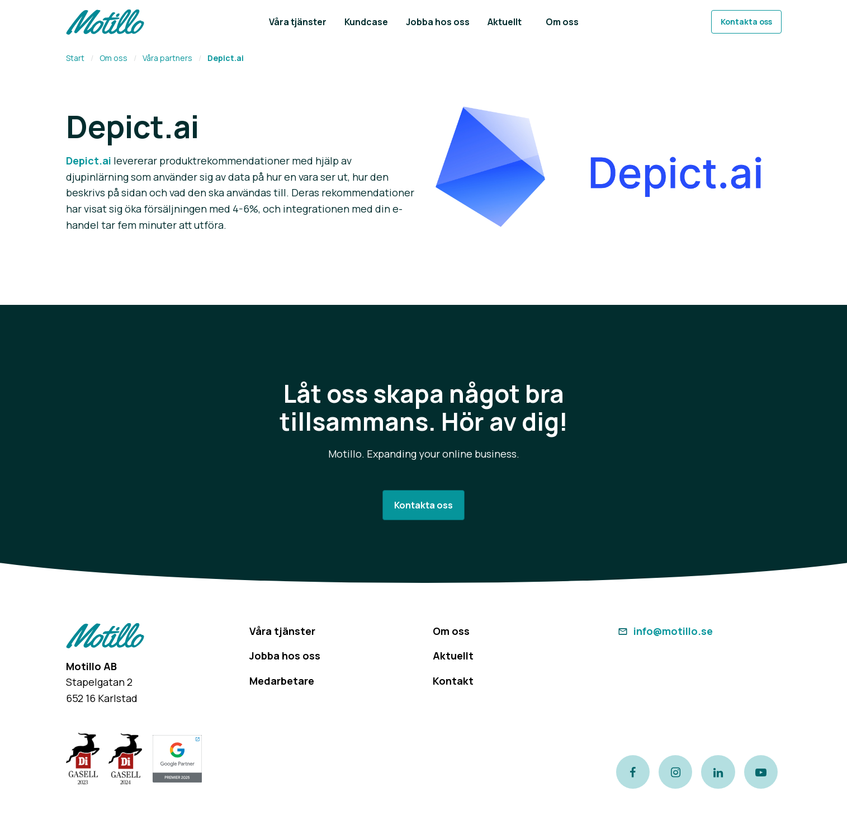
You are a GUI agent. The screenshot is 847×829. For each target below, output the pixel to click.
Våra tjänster (282, 631)
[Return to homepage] (105, 22)
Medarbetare (281, 680)
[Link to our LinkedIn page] (718, 772)
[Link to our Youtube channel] (761, 772)
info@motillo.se (664, 631)
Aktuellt (453, 655)
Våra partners (167, 58)
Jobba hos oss (284, 655)
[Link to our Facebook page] (633, 772)
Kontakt (453, 680)
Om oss (113, 58)
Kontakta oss (746, 21)
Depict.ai (88, 160)
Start (75, 58)
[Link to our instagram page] (675, 772)
